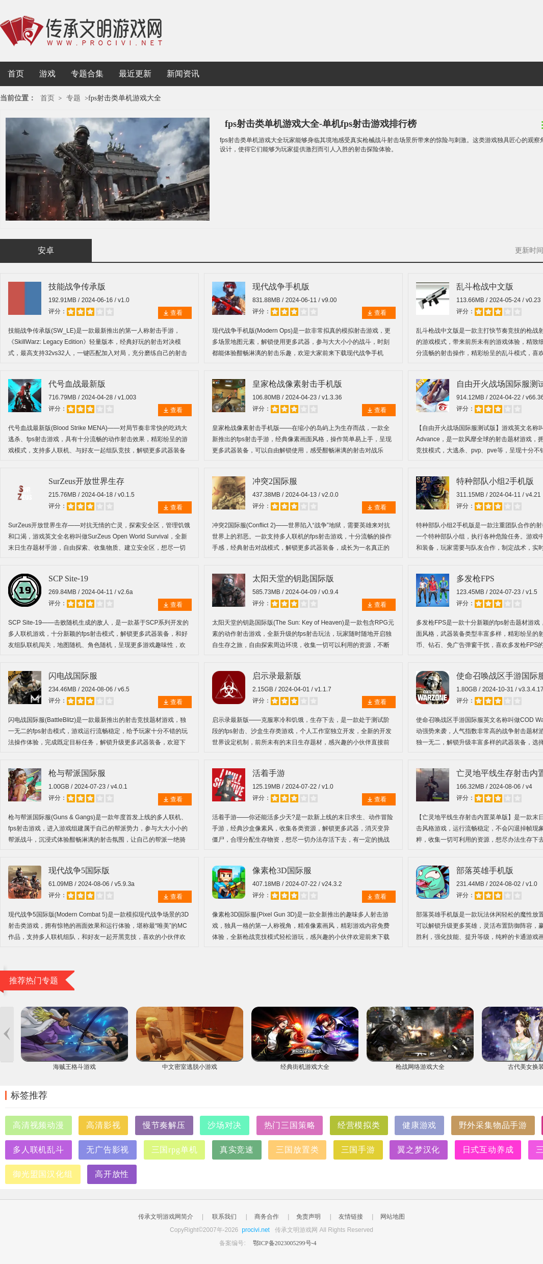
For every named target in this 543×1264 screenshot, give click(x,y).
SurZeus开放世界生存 (86, 481)
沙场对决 (225, 1125)
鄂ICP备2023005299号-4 (285, 1243)
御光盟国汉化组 (43, 1174)
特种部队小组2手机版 (495, 481)
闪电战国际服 (72, 675)
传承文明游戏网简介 (165, 1216)
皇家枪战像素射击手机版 (297, 384)
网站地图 (392, 1216)
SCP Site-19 (68, 578)
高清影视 (103, 1125)
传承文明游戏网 (81, 30)
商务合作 (266, 1216)
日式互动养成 (488, 1149)
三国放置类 (297, 1149)
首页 (16, 73)
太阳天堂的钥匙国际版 (293, 578)
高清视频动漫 (38, 1125)
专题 (73, 98)
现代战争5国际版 (79, 870)
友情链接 (351, 1216)
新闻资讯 (183, 73)
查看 (176, 312)
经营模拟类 (359, 1125)
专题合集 (87, 73)
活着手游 (268, 773)
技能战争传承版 (77, 286)
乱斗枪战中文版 (484, 286)
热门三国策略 (290, 1125)
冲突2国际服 (274, 481)
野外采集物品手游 (493, 1125)
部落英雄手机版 (484, 870)
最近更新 (135, 73)
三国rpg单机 (174, 1149)
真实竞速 (237, 1149)
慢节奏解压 (164, 1125)
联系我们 (224, 1216)
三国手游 (358, 1149)
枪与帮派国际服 (77, 773)
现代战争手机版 (280, 286)
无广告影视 (107, 1149)
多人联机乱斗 (38, 1149)
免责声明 (308, 1216)
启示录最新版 (276, 675)
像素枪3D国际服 (282, 870)
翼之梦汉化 (418, 1149)
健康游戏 (419, 1125)
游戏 (47, 73)
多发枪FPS (475, 578)
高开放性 (112, 1174)
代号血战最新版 (77, 384)
